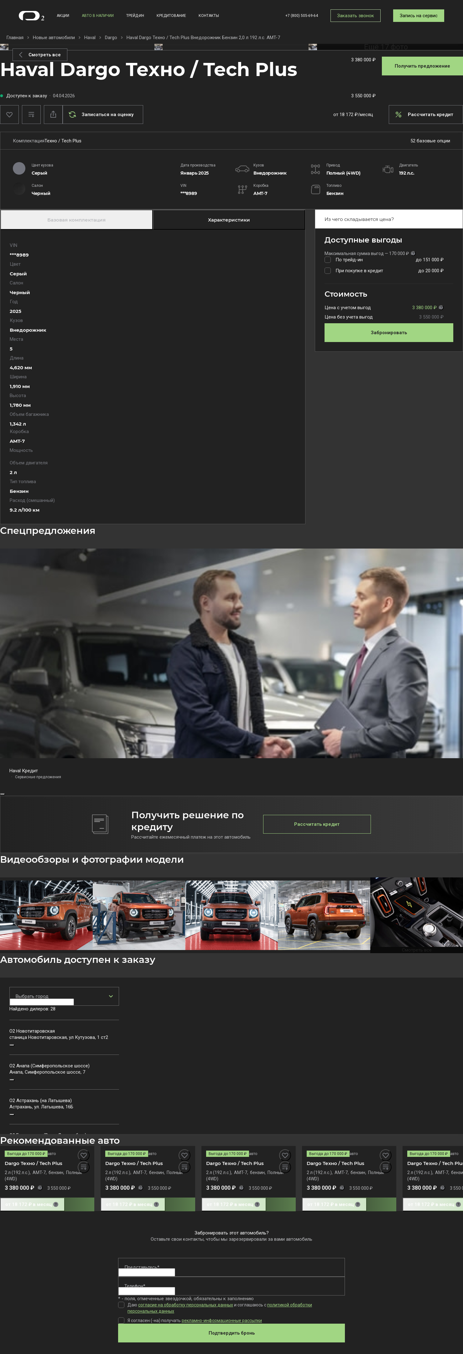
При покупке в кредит (359, 270)
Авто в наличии (98, 15)
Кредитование (171, 15)
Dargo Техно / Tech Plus (33, 1163)
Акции (63, 15)
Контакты (209, 15)
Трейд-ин (135, 15)
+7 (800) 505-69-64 (301, 15)
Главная (14, 37)
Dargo (111, 37)
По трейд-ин (349, 260)
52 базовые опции (430, 141)
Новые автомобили (54, 37)
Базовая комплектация (76, 220)
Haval (90, 37)
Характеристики (229, 220)
